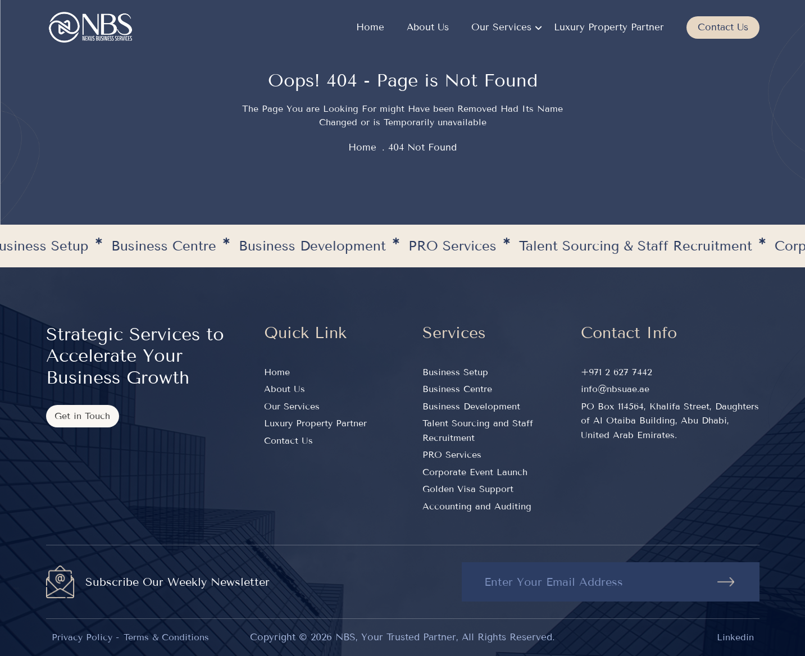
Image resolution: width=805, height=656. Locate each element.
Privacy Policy (82, 637)
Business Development (471, 406)
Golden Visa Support (467, 489)
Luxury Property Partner (609, 27)
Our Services (501, 27)
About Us (428, 27)
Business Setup (455, 372)
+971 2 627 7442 (616, 372)
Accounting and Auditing (476, 506)
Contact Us (723, 27)
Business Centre (457, 389)
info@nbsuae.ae (615, 389)
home (362, 147)
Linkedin (735, 637)
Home (370, 27)
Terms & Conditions (166, 637)
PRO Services (451, 454)
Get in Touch (82, 416)
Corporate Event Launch (474, 472)
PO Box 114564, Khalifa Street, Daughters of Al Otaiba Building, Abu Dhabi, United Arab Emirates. (670, 420)
